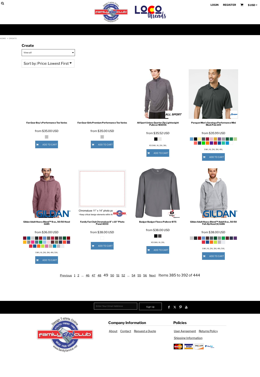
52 (123, 275)
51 (117, 275)
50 (112, 275)
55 (139, 275)
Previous (66, 275)
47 (93, 275)
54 (133, 275)
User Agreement (185, 331)
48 (99, 275)
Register (229, 4)
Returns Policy (208, 331)
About (113, 331)
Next (152, 275)
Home (3, 38)
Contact (125, 331)
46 (88, 275)
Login (215, 4)
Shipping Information (188, 338)
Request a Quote (145, 331)
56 (145, 275)
